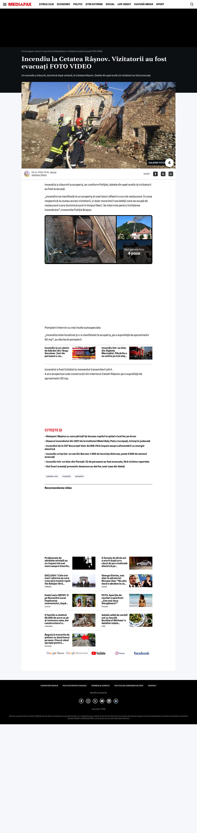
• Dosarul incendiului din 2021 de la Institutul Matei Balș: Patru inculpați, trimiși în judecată (97, 441)
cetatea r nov (52, 476)
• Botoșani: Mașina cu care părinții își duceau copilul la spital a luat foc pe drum (90, 436)
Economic (63, 4)
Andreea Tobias (39, 175)
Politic (77, 4)
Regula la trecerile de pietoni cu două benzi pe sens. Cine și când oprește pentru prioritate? (57, 638)
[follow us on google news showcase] (77, 653)
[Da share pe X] (163, 174)
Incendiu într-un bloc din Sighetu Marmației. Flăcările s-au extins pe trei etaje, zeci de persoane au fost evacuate (115, 352)
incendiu (66, 476)
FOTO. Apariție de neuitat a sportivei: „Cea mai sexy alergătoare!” (112, 599)
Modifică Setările (98, 693)
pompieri (79, 476)
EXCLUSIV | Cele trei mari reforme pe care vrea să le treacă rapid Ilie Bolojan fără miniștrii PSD (57, 579)
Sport (160, 4)
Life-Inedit (124, 4)
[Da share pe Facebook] (155, 174)
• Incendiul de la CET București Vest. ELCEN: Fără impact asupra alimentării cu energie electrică (94, 447)
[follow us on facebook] (141, 653)
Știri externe (94, 4)
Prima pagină (28, 51)
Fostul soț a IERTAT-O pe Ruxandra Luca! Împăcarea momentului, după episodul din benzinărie (57, 599)
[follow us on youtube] (98, 653)
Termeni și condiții (100, 686)
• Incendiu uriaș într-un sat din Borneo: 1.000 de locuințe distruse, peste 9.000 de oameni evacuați (96, 455)
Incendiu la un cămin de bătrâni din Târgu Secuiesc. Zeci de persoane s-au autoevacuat (57, 352)
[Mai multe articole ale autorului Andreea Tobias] (27, 174)
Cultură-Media (143, 4)
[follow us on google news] (55, 653)
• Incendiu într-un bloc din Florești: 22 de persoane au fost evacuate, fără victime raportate (97, 461)
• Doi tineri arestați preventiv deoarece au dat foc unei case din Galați (85, 466)
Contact (152, 686)
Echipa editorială (49, 686)
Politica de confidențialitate (128, 686)
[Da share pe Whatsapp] (171, 174)
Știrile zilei (46, 4)
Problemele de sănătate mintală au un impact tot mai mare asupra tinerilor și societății (57, 562)
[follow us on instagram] (120, 653)
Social (110, 4)
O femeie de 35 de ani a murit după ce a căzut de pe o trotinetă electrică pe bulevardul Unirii (114, 562)
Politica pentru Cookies (74, 686)
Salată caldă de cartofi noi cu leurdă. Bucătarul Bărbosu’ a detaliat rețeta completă (115, 619)
